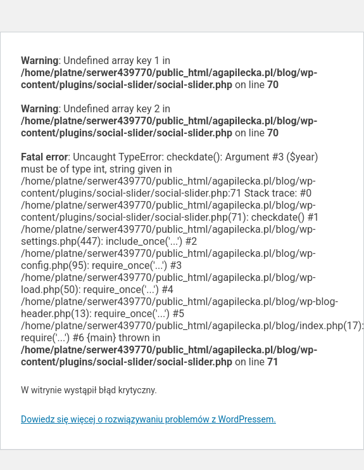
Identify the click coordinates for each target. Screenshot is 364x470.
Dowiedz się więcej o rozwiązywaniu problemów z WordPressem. (148, 419)
